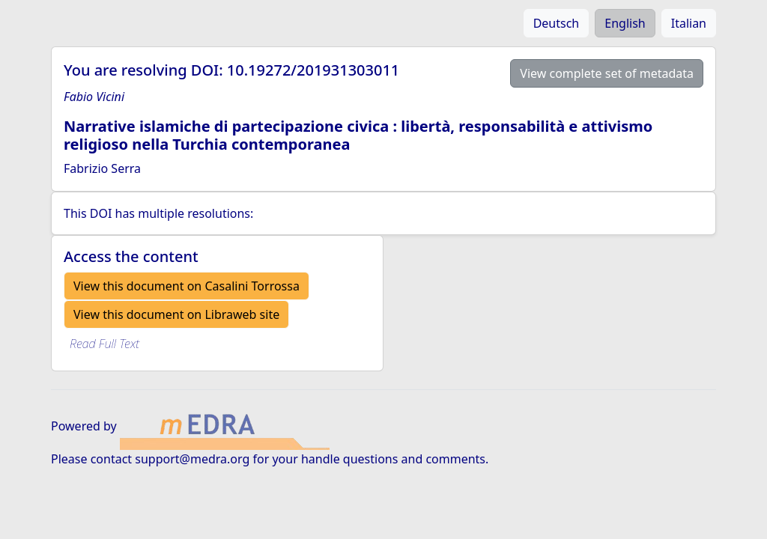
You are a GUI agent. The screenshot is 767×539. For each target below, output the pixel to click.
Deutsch (556, 23)
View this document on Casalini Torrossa (186, 286)
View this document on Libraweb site (176, 314)
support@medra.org (192, 459)
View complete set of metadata (607, 73)
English (624, 23)
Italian (688, 23)
